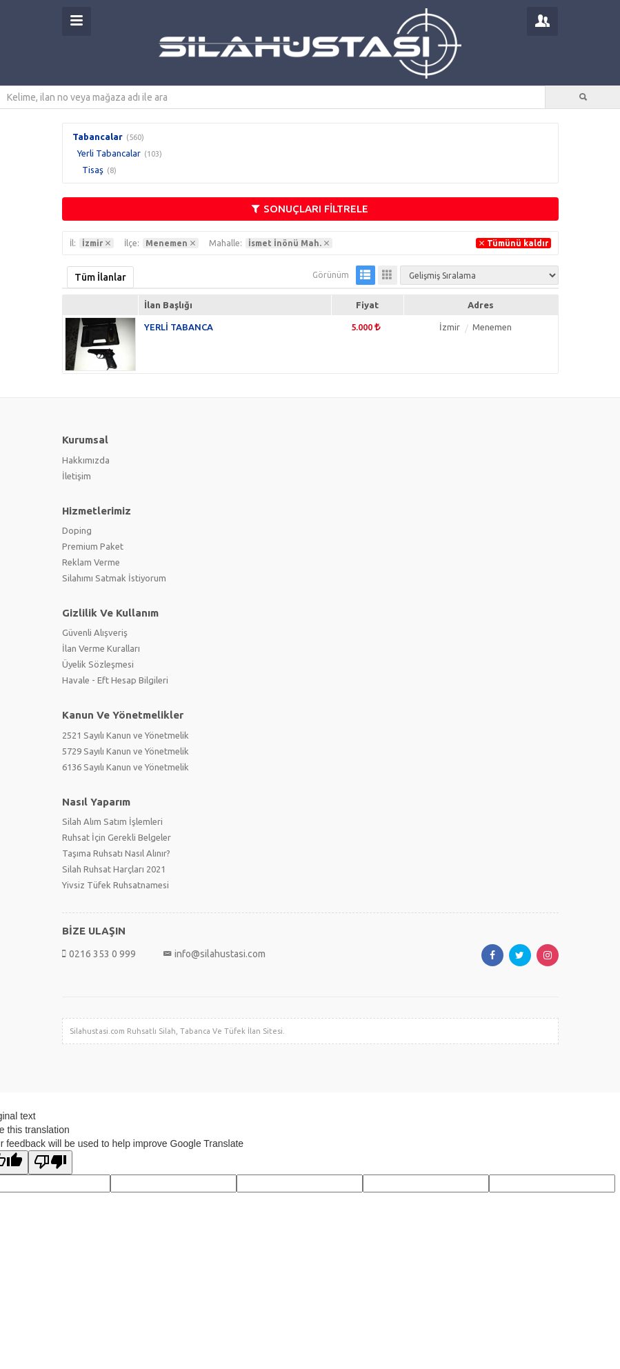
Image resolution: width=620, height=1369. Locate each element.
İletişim (76, 476)
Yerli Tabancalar (109, 153)
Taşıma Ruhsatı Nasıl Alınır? (116, 853)
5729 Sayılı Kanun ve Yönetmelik (125, 751)
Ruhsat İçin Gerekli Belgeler (116, 837)
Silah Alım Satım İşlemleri (112, 821)
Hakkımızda (86, 460)
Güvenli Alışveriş (95, 632)
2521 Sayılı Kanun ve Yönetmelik (125, 735)
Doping (77, 530)
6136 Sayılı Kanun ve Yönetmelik (125, 767)
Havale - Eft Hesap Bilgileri (115, 680)
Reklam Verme (91, 562)
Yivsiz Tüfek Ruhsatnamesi (115, 885)
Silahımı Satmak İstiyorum (114, 578)
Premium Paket (92, 546)
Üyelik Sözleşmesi (98, 664)
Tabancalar (97, 136)
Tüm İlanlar (100, 277)
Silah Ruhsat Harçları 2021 (114, 869)
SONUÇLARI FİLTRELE (310, 208)
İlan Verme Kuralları (101, 648)
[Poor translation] (50, 1162)
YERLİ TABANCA (178, 327)
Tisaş (92, 169)
